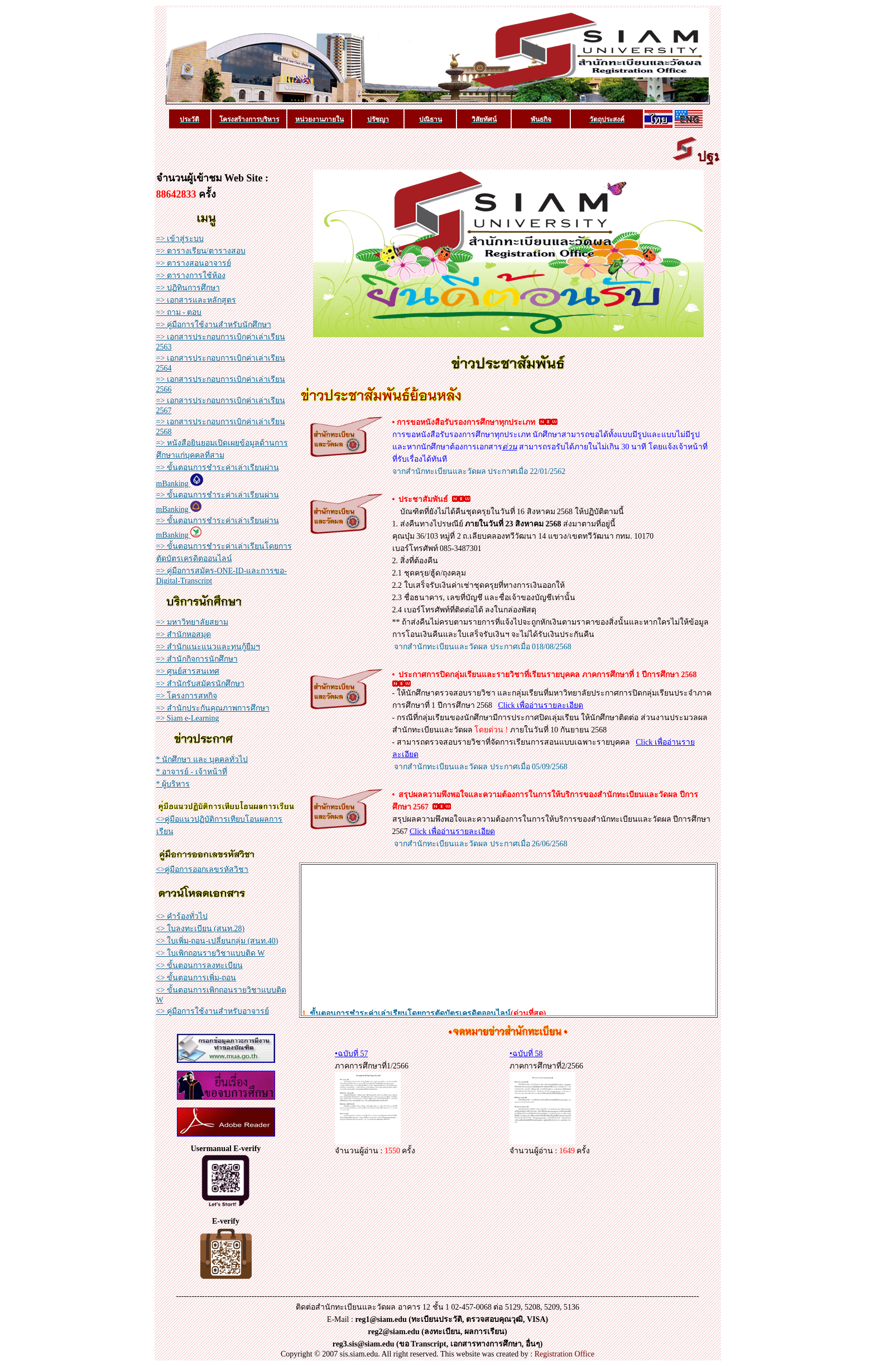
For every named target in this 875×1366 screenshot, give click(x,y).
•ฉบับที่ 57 (351, 1053)
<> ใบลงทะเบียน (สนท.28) (200, 928)
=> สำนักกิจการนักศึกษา (197, 659)
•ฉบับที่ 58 (525, 1053)
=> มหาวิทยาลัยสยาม (192, 622)
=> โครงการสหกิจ (186, 696)
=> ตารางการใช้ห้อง (190, 275)
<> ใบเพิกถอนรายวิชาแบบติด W (210, 953)
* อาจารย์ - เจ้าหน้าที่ (191, 772)
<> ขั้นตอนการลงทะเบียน (199, 965)
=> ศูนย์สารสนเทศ (187, 671)
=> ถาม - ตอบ (179, 312)
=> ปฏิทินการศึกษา (188, 288)
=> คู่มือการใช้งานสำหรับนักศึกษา (213, 324)
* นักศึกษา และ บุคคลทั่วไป (202, 759)
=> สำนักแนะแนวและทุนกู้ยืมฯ (208, 647)
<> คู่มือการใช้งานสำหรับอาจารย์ (212, 1011)
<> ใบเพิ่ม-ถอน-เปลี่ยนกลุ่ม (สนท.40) (217, 941)
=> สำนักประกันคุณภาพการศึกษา (213, 708)
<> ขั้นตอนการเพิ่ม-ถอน (196, 978)
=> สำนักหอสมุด (183, 634)
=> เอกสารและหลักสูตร (196, 300)
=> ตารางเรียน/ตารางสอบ (201, 251)
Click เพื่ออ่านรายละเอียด (541, 705)
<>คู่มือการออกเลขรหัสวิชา (202, 869)
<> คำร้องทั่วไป (182, 916)
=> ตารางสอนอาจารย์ (193, 263)
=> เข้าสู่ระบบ (180, 238)
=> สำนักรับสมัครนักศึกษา (200, 683)
